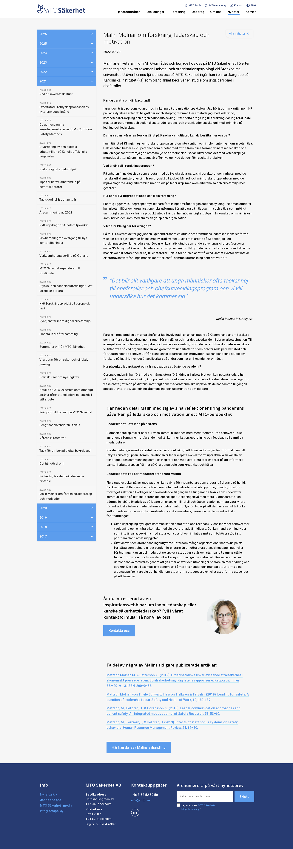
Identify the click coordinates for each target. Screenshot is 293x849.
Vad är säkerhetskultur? (56, 94)
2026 (66, 34)
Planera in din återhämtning (58, 334)
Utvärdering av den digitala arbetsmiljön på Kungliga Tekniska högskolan (63, 151)
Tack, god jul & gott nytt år (57, 199)
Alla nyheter (237, 33)
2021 (66, 81)
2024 (66, 53)
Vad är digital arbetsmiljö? (57, 169)
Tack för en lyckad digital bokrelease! (65, 450)
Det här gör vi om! (51, 463)
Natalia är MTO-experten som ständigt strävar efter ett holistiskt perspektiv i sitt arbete (66, 394)
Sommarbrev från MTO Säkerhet (62, 346)
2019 (66, 517)
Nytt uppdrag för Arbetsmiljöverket (63, 225)
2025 (66, 43)
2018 (66, 527)
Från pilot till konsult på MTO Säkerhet (65, 412)
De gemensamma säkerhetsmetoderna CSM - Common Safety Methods (65, 129)
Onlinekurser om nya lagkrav (59, 377)
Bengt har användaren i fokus (59, 425)
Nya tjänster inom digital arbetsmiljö (65, 321)
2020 (66, 508)
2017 (66, 536)
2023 (66, 62)
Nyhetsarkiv (48, 794)
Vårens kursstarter (52, 438)
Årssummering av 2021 (56, 212)
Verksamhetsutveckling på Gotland (63, 255)
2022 (66, 72)
